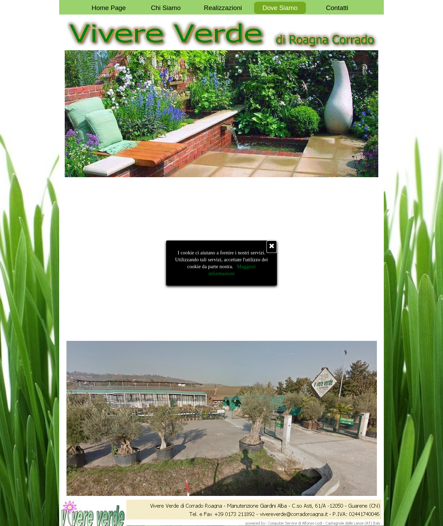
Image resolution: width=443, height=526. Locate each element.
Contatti (337, 7)
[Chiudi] (271, 246)
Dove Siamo (280, 7)
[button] (284, 513)
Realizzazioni (223, 7)
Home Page (109, 7)
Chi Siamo (166, 7)
